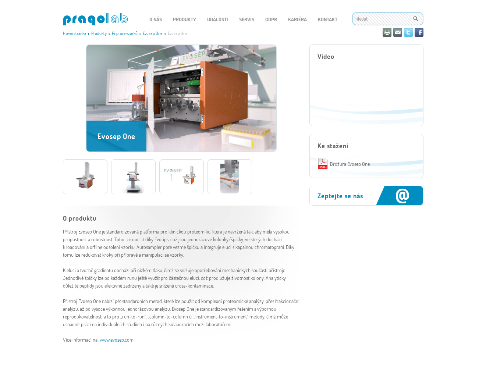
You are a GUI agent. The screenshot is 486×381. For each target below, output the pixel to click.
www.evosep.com (117, 339)
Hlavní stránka (74, 33)
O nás (155, 19)
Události (217, 19)
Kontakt (327, 19)
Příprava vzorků (125, 33)
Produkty (99, 33)
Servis (246, 19)
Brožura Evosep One (350, 163)
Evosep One (153, 33)
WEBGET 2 (95, 19)
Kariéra (297, 19)
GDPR (271, 19)
